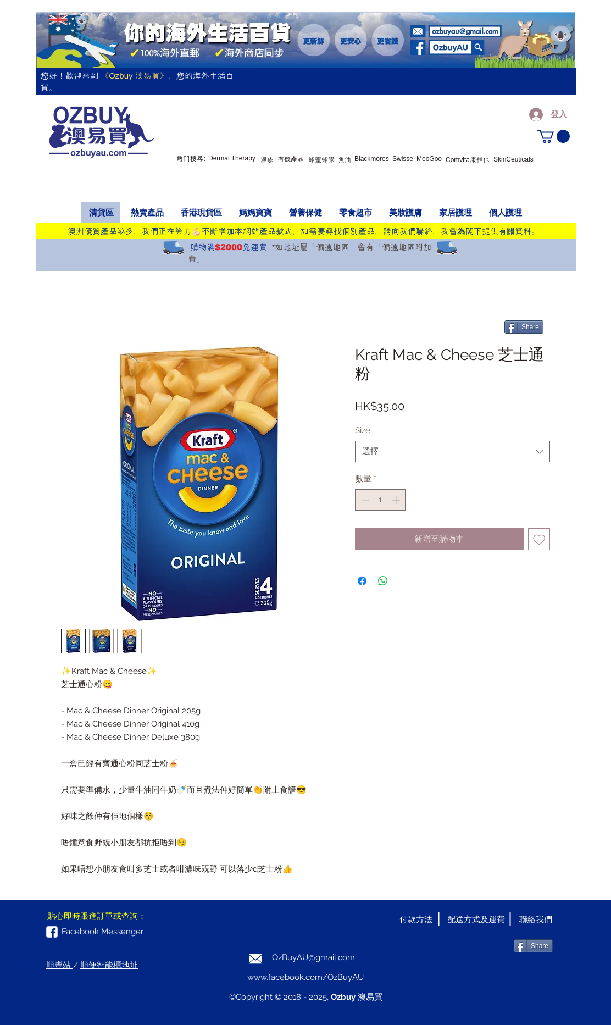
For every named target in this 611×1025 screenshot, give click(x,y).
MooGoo (429, 159)
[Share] (523, 327)
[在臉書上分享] (362, 581)
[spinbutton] (380, 500)
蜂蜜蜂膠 (321, 160)
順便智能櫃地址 (109, 965)
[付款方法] (416, 919)
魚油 (344, 160)
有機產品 (290, 159)
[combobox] (452, 451)
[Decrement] (364, 500)
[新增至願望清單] (539, 539)
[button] (553, 136)
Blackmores (371, 159)
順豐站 (59, 965)
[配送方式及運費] (476, 919)
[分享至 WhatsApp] (383, 581)
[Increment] (397, 500)
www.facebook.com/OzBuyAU (305, 977)
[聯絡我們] (536, 919)
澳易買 (369, 997)
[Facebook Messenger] (102, 932)
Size (362, 430)
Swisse (402, 159)
